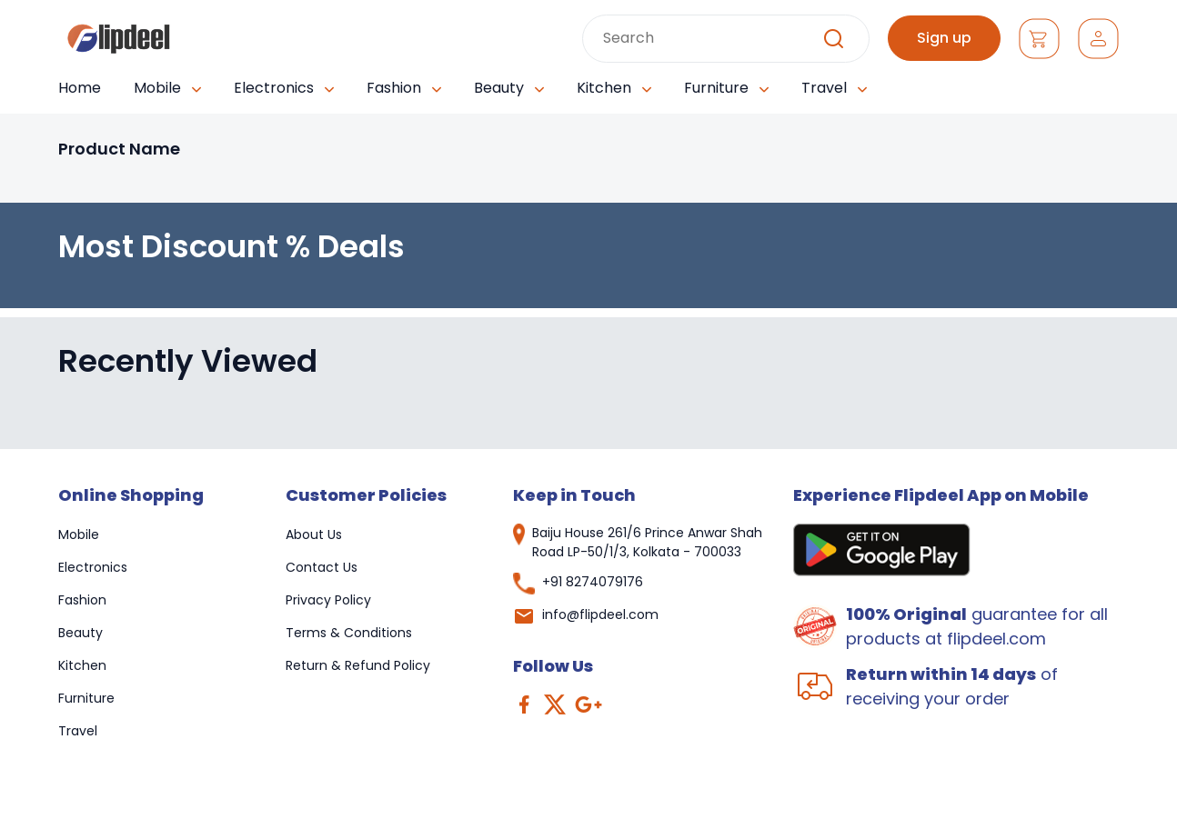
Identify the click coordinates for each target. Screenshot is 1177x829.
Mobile (78, 534)
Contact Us (321, 567)
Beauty (80, 633)
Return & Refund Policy (358, 665)
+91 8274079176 (592, 582)
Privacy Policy (328, 600)
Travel (77, 731)
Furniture (86, 698)
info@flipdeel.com (600, 614)
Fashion (82, 600)
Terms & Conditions (349, 633)
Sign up (944, 37)
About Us (314, 534)
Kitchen (82, 665)
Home (79, 87)
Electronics (92, 567)
